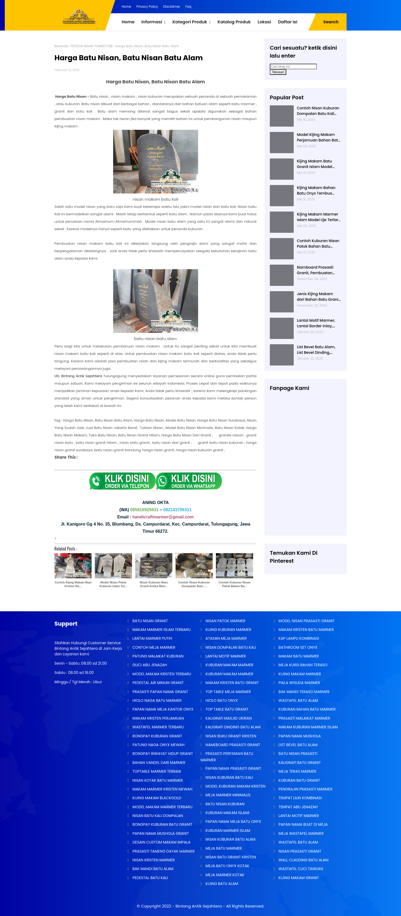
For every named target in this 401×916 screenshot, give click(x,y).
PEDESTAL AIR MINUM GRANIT (157, 682)
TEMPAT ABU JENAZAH (298, 807)
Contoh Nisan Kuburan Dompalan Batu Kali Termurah (318, 111)
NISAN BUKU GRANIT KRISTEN (230, 736)
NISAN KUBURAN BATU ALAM (229, 839)
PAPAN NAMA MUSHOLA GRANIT (160, 833)
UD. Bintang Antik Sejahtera (78, 376)
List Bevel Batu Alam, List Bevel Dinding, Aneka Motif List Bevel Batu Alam (317, 349)
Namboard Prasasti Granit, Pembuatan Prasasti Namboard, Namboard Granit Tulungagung (315, 270)
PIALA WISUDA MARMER (299, 682)
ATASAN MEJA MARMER (225, 638)
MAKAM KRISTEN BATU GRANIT (231, 682)
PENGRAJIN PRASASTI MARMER (305, 789)
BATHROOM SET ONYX (297, 647)
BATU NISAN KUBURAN (224, 804)
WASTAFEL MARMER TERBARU (157, 727)
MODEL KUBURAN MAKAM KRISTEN (234, 786)
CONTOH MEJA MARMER (153, 647)
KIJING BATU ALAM (221, 883)
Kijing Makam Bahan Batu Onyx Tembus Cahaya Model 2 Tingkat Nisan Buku (316, 190)
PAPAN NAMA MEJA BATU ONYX (232, 821)
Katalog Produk (234, 22)
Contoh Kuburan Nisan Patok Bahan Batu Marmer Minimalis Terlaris (318, 243)
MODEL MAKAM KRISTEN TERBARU (161, 674)
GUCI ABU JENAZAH (149, 665)
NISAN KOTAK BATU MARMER (157, 780)
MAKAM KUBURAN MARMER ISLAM (308, 727)
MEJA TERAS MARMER (297, 771)
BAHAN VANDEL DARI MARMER (158, 762)
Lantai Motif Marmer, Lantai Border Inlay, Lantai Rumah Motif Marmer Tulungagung (317, 323)
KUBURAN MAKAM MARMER (228, 665)
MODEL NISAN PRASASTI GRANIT (306, 620)
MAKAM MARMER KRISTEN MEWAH (161, 789)
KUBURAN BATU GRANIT (299, 780)
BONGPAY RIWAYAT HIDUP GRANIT (162, 753)
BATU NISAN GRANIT (149, 620)
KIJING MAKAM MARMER (299, 674)
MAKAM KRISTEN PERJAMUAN (157, 718)
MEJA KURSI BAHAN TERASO (302, 665)
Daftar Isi (287, 22)
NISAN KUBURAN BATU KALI (228, 777)
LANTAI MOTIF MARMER (225, 656)
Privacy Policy (147, 6)
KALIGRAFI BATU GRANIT (299, 762)
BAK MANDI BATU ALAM (152, 868)
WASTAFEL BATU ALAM (298, 700)
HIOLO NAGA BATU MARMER (156, 700)
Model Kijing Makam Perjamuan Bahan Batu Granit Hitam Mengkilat (318, 137)
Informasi (151, 22)
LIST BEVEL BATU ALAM (298, 744)
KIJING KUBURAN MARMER (227, 629)
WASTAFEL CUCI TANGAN (300, 868)
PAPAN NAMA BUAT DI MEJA (303, 824)
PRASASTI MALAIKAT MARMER (304, 718)
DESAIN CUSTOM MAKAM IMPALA (160, 842)
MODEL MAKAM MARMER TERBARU (162, 807)
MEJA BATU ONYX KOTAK (226, 865)
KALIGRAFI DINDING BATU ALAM (232, 727)
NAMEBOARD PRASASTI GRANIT (232, 744)
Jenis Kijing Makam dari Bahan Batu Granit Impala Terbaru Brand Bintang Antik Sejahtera (319, 296)
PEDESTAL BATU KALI (149, 877)
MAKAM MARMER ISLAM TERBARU (161, 629)
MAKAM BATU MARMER (298, 656)
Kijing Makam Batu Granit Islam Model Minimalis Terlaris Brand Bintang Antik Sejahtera (315, 164)
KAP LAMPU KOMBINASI (298, 638)
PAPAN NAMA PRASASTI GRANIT (232, 768)
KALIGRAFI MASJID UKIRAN (227, 718)
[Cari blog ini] (293, 66)
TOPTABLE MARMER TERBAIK (156, 771)
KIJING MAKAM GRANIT (298, 877)
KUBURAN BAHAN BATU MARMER (306, 709)
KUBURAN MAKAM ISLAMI (226, 812)
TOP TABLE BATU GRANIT (226, 709)
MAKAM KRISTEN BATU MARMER (306, 629)
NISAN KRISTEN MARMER (153, 860)
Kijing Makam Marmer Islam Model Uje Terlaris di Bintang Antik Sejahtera (319, 217)
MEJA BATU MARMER (223, 848)
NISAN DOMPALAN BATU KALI (230, 647)
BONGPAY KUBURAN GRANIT (156, 736)
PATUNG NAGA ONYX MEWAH (158, 744)
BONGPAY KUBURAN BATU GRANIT (161, 824)
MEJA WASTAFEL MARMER (301, 833)
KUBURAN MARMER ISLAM (227, 830)
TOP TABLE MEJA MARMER (227, 691)
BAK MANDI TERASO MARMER (304, 691)
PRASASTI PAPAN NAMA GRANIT (159, 691)
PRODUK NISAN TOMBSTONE (91, 46)
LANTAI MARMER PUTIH (151, 638)
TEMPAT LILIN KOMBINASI (300, 798)
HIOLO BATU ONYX (221, 700)
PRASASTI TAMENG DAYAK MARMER (163, 851)
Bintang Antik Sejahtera (199, 906)
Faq (188, 6)
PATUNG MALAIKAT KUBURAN (157, 656)
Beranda (61, 46)
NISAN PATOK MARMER (224, 620)
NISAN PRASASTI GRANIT (299, 851)
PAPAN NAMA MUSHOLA (299, 736)
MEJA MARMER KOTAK (224, 875)
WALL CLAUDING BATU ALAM (303, 860)
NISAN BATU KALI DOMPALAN (157, 815)
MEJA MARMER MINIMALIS (227, 795)
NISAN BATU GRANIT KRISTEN (230, 857)
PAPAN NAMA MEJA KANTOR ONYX (162, 709)
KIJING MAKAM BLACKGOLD (156, 798)
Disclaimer (171, 6)
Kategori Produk (189, 22)
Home (126, 6)
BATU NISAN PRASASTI (297, 753)
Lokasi (264, 22)
